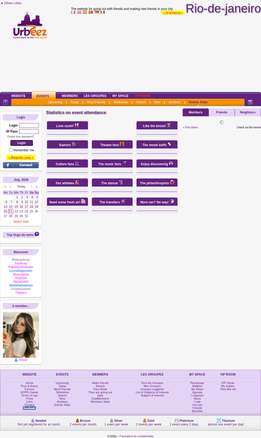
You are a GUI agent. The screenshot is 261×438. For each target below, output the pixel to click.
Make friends (100, 382)
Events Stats (198, 102)
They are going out (100, 392)
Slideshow (121, 102)
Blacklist (197, 411)
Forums (29, 389)
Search (141, 102)
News (197, 398)
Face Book (100, 389)
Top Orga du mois (20, 235)
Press (29, 398)
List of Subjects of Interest (152, 392)
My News (197, 389)
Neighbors (248, 112)
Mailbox (197, 386)
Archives (175, 102)
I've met (197, 404)
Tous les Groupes (152, 382)
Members (70, 96)
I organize (197, 395)
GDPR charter (29, 392)
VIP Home (227, 382)
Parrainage (197, 382)
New (157, 102)
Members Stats (100, 401)
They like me (228, 389)
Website (18, 96)
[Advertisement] (166, 52)
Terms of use (29, 395)
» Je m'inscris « (173, 12)
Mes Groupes (152, 386)
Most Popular (96, 102)
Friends (221, 112)
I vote (197, 401)
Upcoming (55, 102)
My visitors (228, 386)
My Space (120, 96)
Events (43, 96)
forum (257, 127)
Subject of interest (152, 395)
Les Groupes (95, 96)
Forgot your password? (21, 136)
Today (74, 102)
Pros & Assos (29, 386)
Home (29, 382)
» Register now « (20, 157)
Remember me (23, 150)
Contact (29, 404)
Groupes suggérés (152, 389)
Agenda (197, 392)
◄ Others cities (10, 3)
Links (29, 401)
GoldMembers (100, 398)
